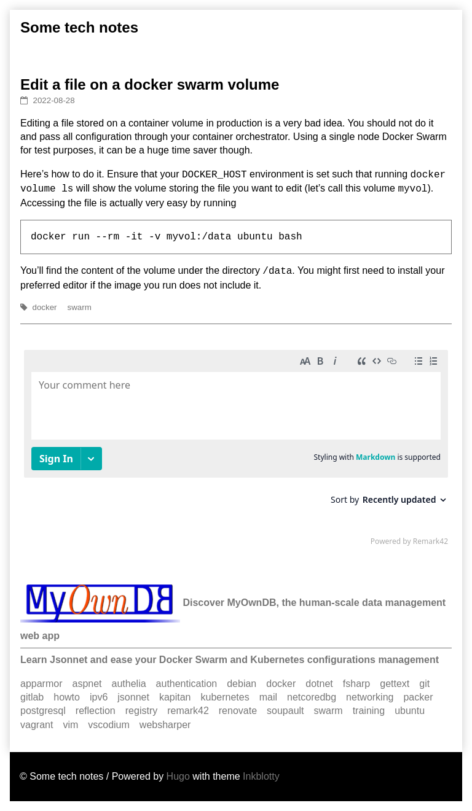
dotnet (318, 683)
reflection (96, 710)
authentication (187, 683)
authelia (129, 683)
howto (66, 697)
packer (418, 697)
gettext (394, 683)
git (424, 683)
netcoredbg (311, 697)
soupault (285, 710)
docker (45, 307)
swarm (80, 307)
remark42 (188, 710)
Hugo (178, 776)
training (369, 710)
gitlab (32, 697)
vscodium (109, 725)
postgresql (43, 710)
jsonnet (133, 697)
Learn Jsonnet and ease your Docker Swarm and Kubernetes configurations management (229, 659)
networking (369, 697)
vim (70, 725)
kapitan (175, 697)
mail (268, 697)
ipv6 (99, 697)
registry (141, 710)
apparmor (41, 683)
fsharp (356, 683)
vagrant (36, 725)
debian (241, 683)
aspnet (86, 683)
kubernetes (225, 697)
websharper (165, 725)
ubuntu (410, 710)
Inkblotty (261, 776)
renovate (238, 710)
